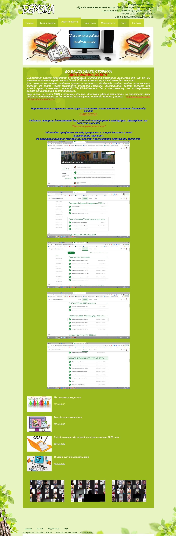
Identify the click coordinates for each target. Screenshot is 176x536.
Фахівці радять (47, 23)
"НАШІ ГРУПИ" (88, 114)
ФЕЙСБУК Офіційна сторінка (67, 533)
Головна (28, 529)
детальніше (59, 404)
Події (123, 23)
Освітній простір (69, 21)
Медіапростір (108, 23)
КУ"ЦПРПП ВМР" (86, 533)
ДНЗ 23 (38, 9)
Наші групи (90, 23)
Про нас (29, 23)
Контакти (136, 23)
